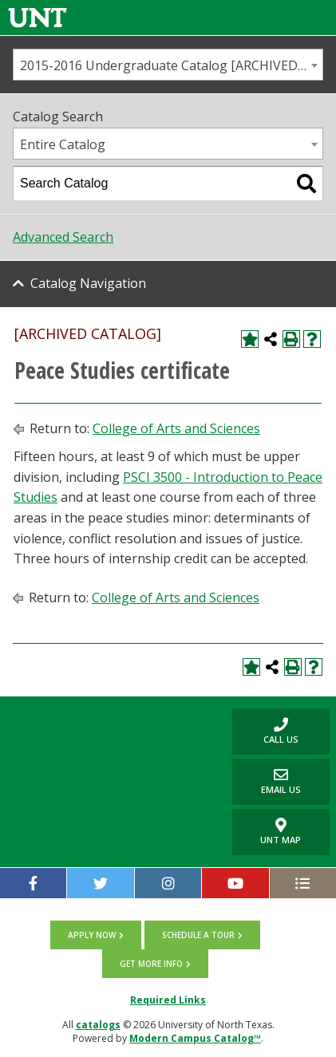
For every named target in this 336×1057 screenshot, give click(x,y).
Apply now (92, 935)
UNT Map (280, 832)
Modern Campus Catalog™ (195, 1038)
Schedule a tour (198, 935)
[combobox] (168, 65)
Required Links (168, 1000)
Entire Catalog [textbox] (62, 144)
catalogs (98, 1024)
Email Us (266, 781)
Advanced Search (63, 237)
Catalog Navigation (88, 283)
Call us (265, 731)
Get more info (151, 963)
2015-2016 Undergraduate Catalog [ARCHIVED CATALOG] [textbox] (171, 65)
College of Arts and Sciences (176, 428)
